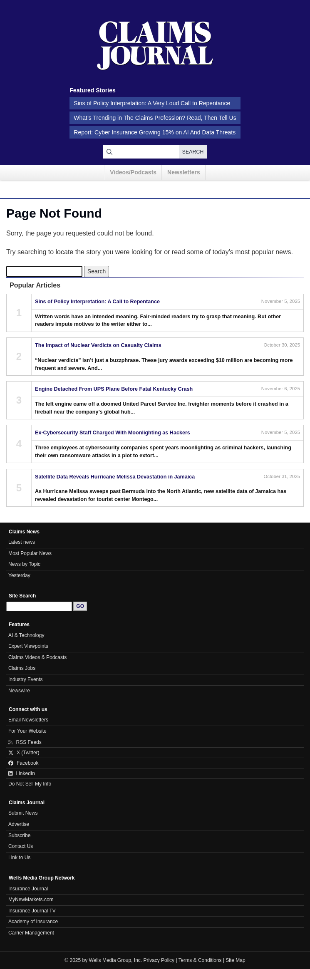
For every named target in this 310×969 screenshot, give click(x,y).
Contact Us (20, 846)
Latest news (21, 542)
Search (193, 152)
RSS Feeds (25, 742)
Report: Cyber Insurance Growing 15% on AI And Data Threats (155, 132)
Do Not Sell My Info (29, 784)
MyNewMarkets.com (31, 899)
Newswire (19, 691)
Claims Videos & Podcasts (37, 657)
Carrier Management (31, 933)
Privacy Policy (159, 960)
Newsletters (183, 172)
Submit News (23, 813)
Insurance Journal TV (32, 911)
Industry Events (25, 679)
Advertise (18, 824)
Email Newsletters (28, 720)
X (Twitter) (24, 753)
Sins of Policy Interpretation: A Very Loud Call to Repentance (152, 103)
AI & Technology (26, 635)
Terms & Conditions (200, 960)
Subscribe (19, 835)
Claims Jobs (21, 668)
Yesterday (19, 575)
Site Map (235, 960)
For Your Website (27, 731)
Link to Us (19, 857)
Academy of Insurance (33, 921)
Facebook (23, 763)
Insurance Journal (28, 889)
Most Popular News (30, 553)
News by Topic (24, 564)
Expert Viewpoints (28, 646)
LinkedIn (21, 773)
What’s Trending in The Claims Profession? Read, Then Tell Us (155, 117)
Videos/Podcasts (133, 172)
